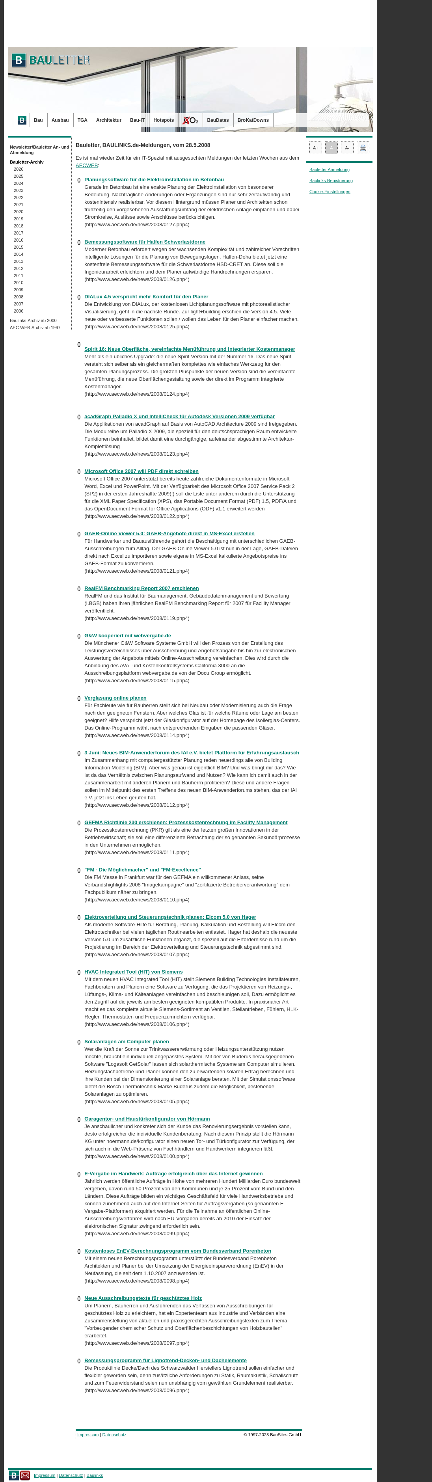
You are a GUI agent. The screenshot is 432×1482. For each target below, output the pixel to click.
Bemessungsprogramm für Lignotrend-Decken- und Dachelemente (165, 1360)
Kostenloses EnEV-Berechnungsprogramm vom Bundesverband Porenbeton (177, 1251)
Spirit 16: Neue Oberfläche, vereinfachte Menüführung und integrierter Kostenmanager (189, 349)
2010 (18, 282)
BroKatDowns (253, 120)
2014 (18, 254)
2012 (18, 268)
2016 (18, 240)
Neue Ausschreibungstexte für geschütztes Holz (143, 1298)
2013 (18, 261)
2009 (18, 289)
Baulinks (95, 1475)
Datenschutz (114, 1434)
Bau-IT (137, 120)
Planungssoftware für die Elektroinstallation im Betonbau (154, 179)
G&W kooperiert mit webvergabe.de (127, 636)
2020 (18, 211)
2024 (18, 183)
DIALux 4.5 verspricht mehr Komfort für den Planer (146, 297)
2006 (18, 311)
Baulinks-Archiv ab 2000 (33, 320)
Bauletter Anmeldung (329, 169)
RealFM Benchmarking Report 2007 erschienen (141, 588)
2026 (18, 169)
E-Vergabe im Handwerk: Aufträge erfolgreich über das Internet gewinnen (173, 1174)
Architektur (108, 120)
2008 (18, 296)
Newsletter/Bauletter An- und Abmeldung (39, 150)
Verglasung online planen (115, 698)
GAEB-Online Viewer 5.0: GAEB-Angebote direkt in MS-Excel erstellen (169, 533)
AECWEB (87, 165)
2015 (18, 247)
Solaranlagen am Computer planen (126, 1041)
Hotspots (163, 120)
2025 (18, 176)
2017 (18, 233)
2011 (18, 275)
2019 (18, 218)
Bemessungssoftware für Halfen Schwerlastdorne (144, 242)
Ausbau (60, 120)
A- (347, 147)
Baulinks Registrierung (331, 180)
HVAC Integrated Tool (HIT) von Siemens (133, 972)
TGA (83, 120)
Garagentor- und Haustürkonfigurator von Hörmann (147, 1119)
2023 (18, 190)
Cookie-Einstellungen (329, 191)
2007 (18, 304)
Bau (38, 120)
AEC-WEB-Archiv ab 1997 (35, 327)
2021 (18, 204)
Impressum (88, 1434)
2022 (18, 197)
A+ (315, 147)
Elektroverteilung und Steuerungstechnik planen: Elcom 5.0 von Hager (170, 917)
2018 (18, 225)
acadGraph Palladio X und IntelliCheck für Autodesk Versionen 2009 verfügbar (179, 416)
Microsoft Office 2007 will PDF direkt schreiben (141, 471)
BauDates (218, 120)
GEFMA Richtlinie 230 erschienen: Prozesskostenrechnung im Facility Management (185, 822)
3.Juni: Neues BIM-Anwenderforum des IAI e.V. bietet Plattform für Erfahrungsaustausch (191, 753)
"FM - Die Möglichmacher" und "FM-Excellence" (142, 870)
